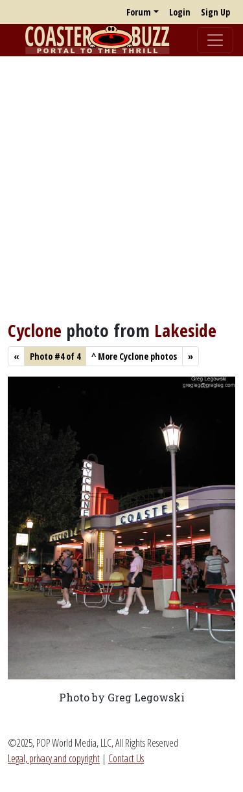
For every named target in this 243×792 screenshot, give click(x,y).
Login (180, 12)
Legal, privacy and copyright (54, 758)
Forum (138, 12)
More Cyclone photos (134, 356)
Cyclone (35, 330)
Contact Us (126, 758)
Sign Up (215, 12)
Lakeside (185, 330)
